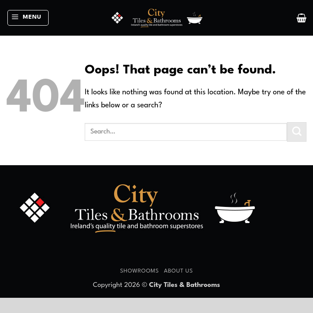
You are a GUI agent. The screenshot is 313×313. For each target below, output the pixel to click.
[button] (28, 18)
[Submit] (296, 132)
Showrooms (139, 271)
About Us (178, 271)
